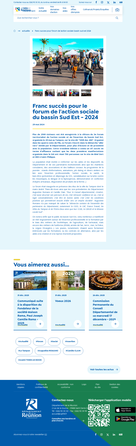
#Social (54, 341)
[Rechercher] (117, 18)
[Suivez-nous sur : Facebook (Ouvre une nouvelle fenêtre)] (96, 2)
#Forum (39, 341)
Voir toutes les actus (102, 370)
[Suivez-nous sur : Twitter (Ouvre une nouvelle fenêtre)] (108, 2)
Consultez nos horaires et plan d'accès (63, 420)
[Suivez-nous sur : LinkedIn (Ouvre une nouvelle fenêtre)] (114, 2)
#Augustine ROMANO (48, 351)
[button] (101, 63)
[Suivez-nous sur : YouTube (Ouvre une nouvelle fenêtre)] (121, 2)
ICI (45, 434)
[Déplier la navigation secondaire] (117, 9)
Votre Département (29, 9)
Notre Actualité (43, 9)
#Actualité (23, 325)
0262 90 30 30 (62, 411)
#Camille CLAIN (73, 351)
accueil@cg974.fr (59, 414)
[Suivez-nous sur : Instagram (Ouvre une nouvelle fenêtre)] (102, 2)
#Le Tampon (24, 351)
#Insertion (70, 341)
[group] (86, 92)
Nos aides (65, 9)
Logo (84, 384)
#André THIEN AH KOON (30, 360)
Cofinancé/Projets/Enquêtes (96, 9)
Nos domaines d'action (54, 9)
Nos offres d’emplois (75, 9)
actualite (26, 31)
